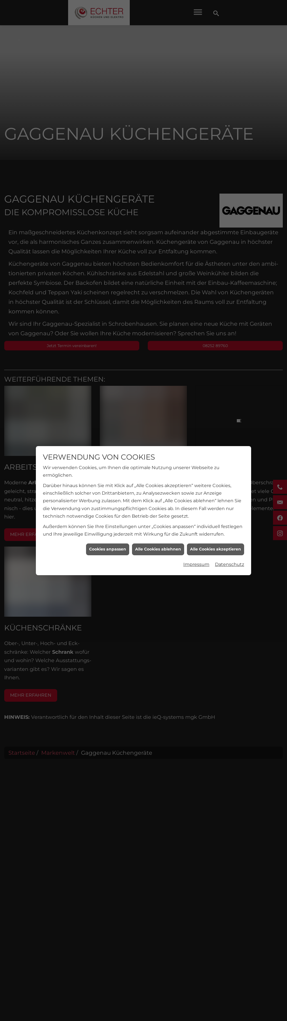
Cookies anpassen (107, 538)
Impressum (196, 553)
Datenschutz (229, 553)
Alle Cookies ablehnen (158, 538)
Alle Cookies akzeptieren (215, 538)
